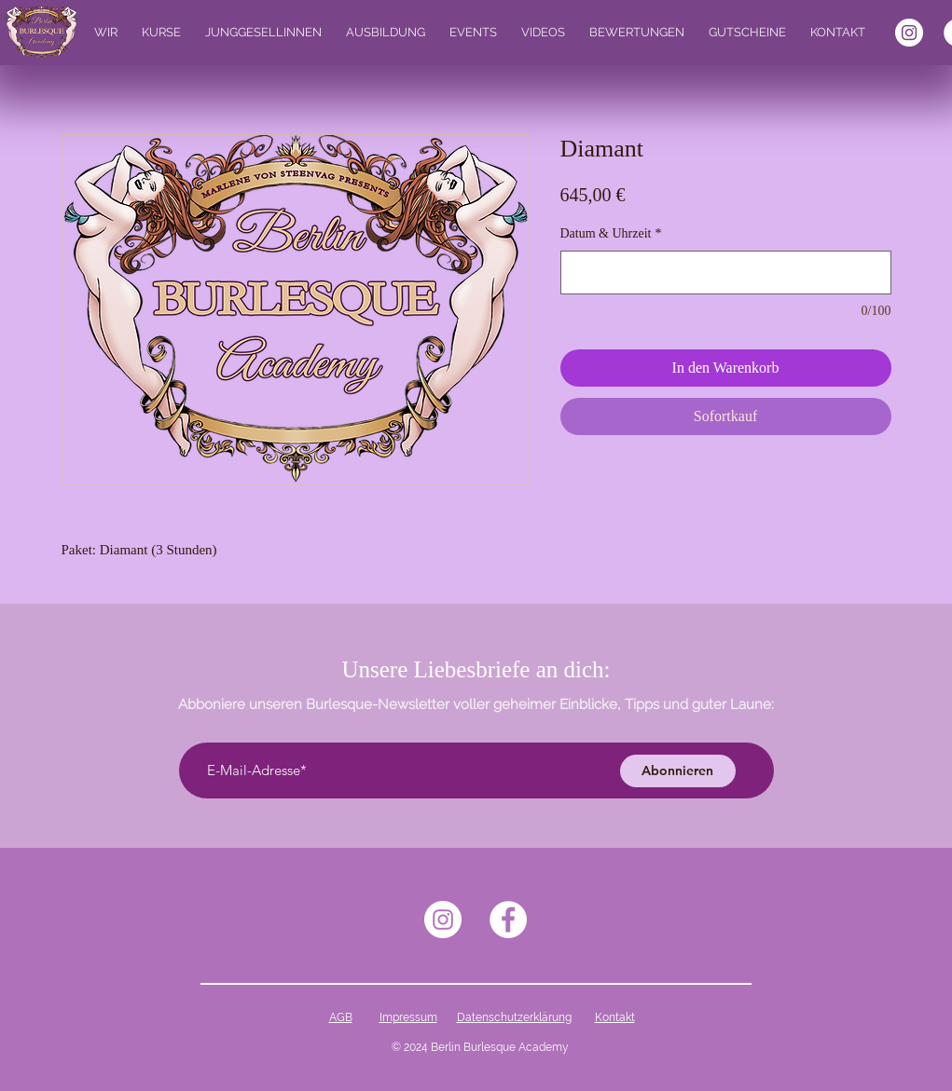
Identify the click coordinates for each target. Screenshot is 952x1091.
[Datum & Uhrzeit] (725, 272)
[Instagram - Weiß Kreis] (909, 33)
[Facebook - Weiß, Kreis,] (508, 919)
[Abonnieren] (678, 771)
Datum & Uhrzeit (611, 233)
